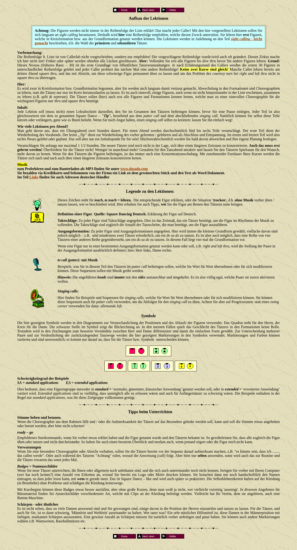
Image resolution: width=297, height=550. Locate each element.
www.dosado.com (134, 169)
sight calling (241, 39)
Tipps (133, 411)
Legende (133, 191)
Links (34, 177)
